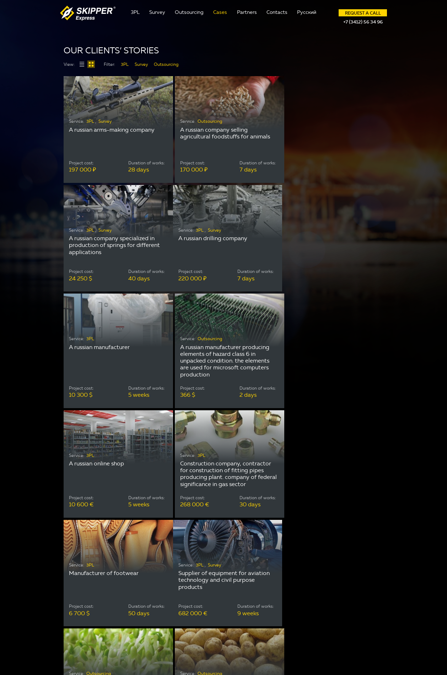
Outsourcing (189, 12)
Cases (220, 12)
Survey (157, 12)
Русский (306, 12)
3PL (135, 12)
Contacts (276, 12)
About (186, 578)
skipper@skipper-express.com (319, 590)
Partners (247, 12)
